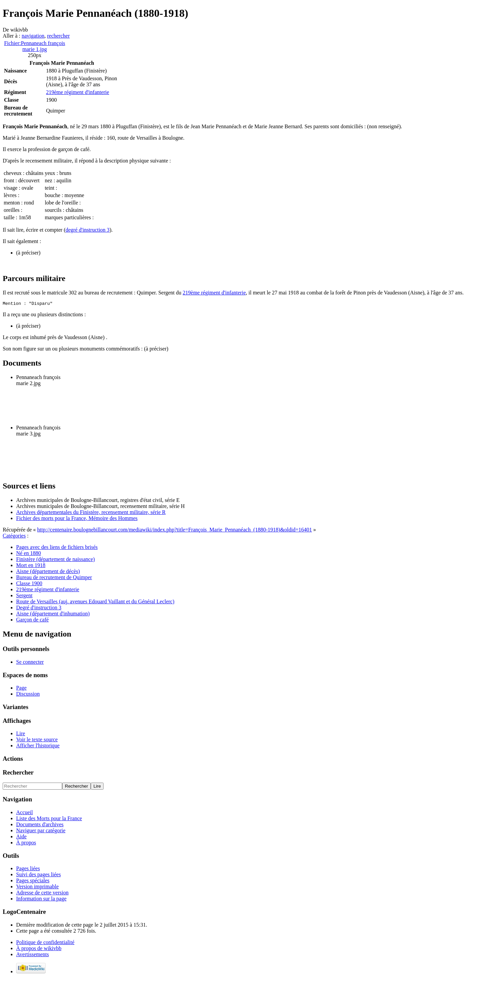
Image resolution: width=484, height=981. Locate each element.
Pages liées (28, 869)
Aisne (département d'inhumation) (53, 614)
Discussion (28, 695)
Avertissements (32, 955)
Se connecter (30, 663)
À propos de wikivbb (39, 949)
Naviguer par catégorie (41, 831)
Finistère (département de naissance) (55, 560)
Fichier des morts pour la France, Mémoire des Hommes (76, 519)
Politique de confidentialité (45, 943)
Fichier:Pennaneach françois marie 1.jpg (34, 46)
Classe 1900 (29, 584)
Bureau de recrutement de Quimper (54, 578)
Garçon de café (32, 620)
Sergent (24, 596)
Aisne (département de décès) (48, 572)
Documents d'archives (40, 825)
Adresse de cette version (42, 893)
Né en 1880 (28, 554)
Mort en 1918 (30, 566)
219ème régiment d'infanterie (77, 92)
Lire (20, 734)
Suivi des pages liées (38, 875)
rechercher (58, 36)
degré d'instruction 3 (88, 230)
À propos (26, 843)
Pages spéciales (32, 881)
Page (21, 689)
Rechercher (18, 773)
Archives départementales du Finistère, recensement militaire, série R (91, 513)
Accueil (24, 813)
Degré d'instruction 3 (38, 608)
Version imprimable (37, 887)
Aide (21, 837)
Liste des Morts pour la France (49, 819)
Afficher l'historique (37, 746)
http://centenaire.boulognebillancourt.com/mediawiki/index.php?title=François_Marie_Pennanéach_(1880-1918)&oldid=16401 (174, 530)
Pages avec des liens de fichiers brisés (57, 548)
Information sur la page (41, 899)
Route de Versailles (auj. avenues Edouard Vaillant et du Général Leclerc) (95, 602)
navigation (33, 36)
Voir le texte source (37, 740)
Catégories (14, 537)
